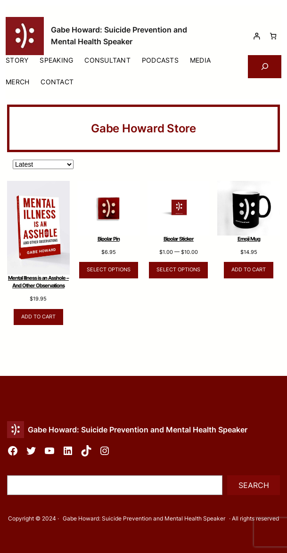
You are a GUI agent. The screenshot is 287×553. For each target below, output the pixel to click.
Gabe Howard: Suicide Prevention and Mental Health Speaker (137, 429)
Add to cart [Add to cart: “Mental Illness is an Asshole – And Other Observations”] (38, 317)
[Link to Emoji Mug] (248, 208)
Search (253, 485)
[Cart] (273, 36)
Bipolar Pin (109, 239)
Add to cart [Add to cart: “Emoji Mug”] (248, 270)
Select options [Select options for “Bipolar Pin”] (109, 270)
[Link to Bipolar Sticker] (179, 208)
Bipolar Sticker (179, 239)
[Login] (256, 36)
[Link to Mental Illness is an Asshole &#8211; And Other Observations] (38, 228)
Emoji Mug (249, 239)
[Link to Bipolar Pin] (108, 208)
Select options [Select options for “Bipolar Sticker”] (178, 270)
